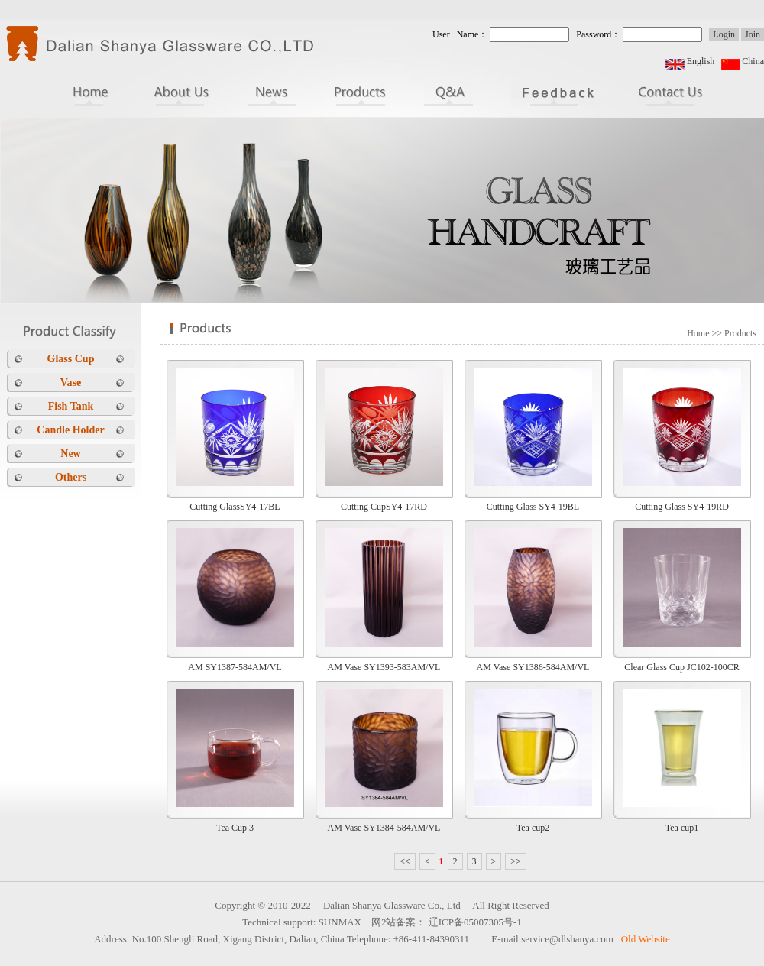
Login (724, 34)
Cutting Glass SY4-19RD (682, 506)
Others (70, 477)
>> (515, 861)
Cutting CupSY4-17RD (384, 506)
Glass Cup (71, 359)
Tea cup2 (532, 827)
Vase (71, 382)
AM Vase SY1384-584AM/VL (384, 827)
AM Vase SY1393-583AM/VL (384, 667)
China (753, 61)
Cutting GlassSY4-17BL (234, 506)
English (701, 61)
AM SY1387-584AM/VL (234, 667)
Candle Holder (70, 430)
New (70, 453)
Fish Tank (71, 406)
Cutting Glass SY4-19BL (533, 506)
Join (752, 34)
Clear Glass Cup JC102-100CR (681, 667)
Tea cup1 (681, 827)
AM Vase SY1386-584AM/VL (533, 667)
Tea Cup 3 (235, 827)
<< (405, 861)
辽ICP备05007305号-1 (475, 922)
